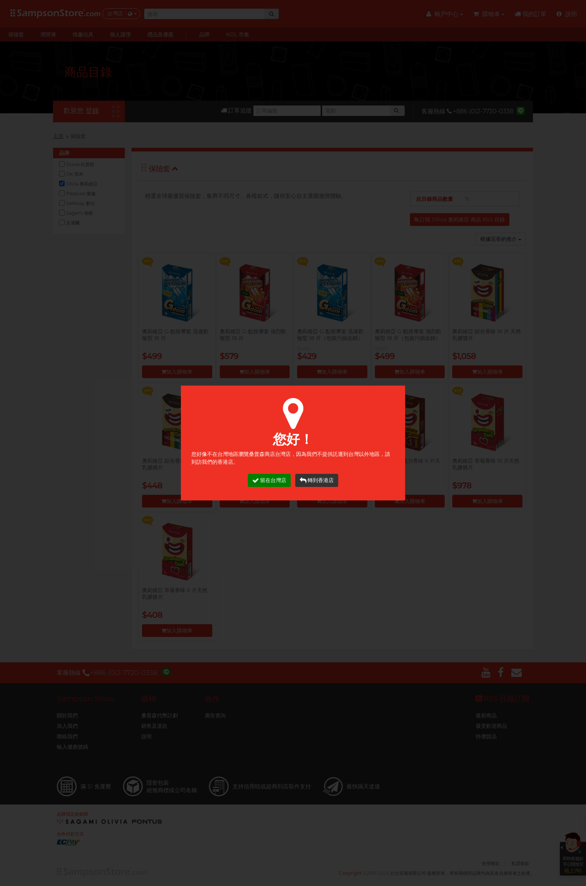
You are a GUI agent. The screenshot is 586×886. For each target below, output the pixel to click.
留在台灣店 (269, 480)
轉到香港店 (317, 480)
